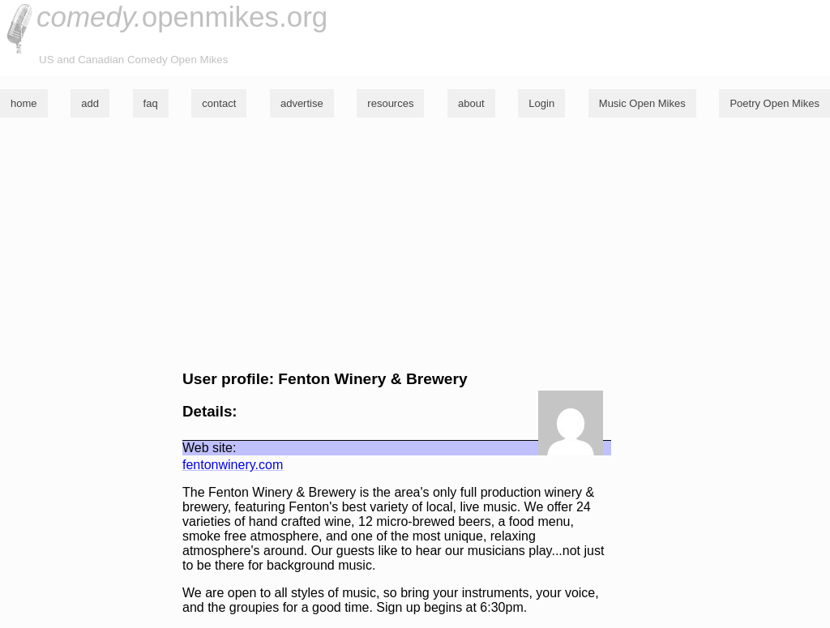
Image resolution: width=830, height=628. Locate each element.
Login (541, 103)
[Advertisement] (415, 243)
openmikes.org (181, 16)
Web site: (209, 448)
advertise (301, 103)
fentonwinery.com (232, 465)
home (24, 103)
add (90, 103)
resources (390, 103)
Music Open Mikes (642, 103)
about (471, 103)
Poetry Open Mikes (774, 103)
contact (219, 103)
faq (150, 103)
